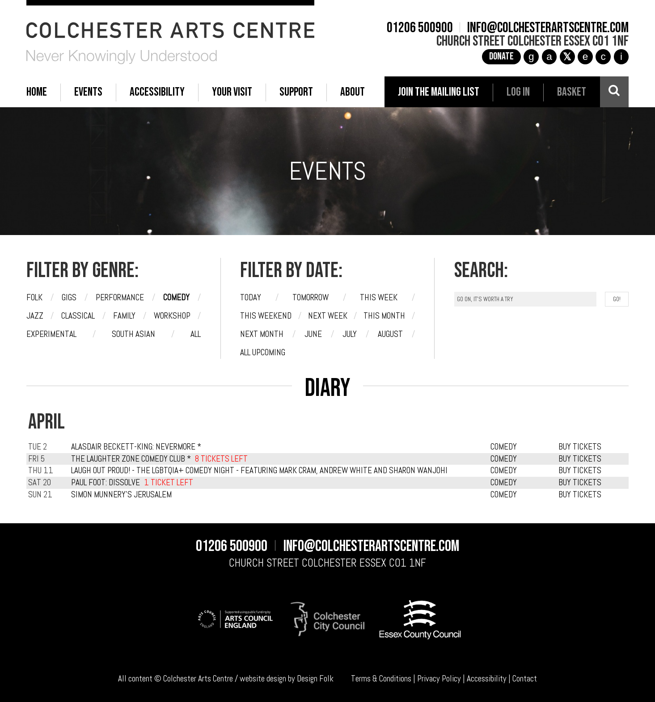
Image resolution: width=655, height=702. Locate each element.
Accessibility (487, 678)
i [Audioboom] (621, 56)
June (313, 334)
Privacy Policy (439, 678)
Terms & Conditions (381, 678)
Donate (501, 56)
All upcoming (262, 352)
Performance (120, 297)
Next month (261, 334)
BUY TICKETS (579, 446)
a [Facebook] (549, 56)
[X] (567, 56)
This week (378, 297)
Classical (78, 315)
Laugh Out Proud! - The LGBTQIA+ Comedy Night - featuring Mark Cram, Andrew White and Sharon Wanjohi (259, 470)
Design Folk (315, 678)
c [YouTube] (603, 56)
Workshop (172, 315)
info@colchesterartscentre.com (548, 28)
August (390, 334)
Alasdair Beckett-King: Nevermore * (136, 446)
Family (124, 315)
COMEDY (503, 446)
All (195, 334)
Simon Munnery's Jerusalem (121, 494)
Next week (327, 315)
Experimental (51, 334)
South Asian (133, 334)
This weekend (266, 315)
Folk (34, 297)
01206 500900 (420, 28)
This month (384, 315)
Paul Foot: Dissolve (105, 482)
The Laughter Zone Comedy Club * (131, 458)
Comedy (176, 297)
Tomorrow (310, 297)
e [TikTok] (585, 56)
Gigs (69, 297)
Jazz (34, 315)
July (349, 334)
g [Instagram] (531, 56)
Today (250, 297)
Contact (524, 678)
